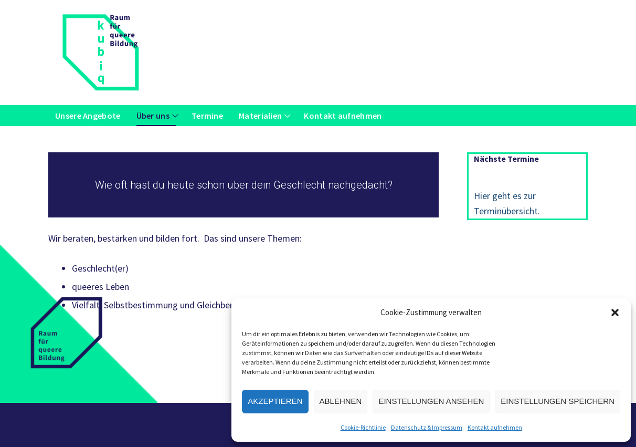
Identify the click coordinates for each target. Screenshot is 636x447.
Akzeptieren (275, 401)
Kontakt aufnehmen (495, 427)
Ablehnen (341, 401)
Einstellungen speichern (557, 401)
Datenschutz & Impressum (426, 427)
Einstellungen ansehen (431, 401)
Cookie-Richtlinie (363, 427)
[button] (615, 312)
